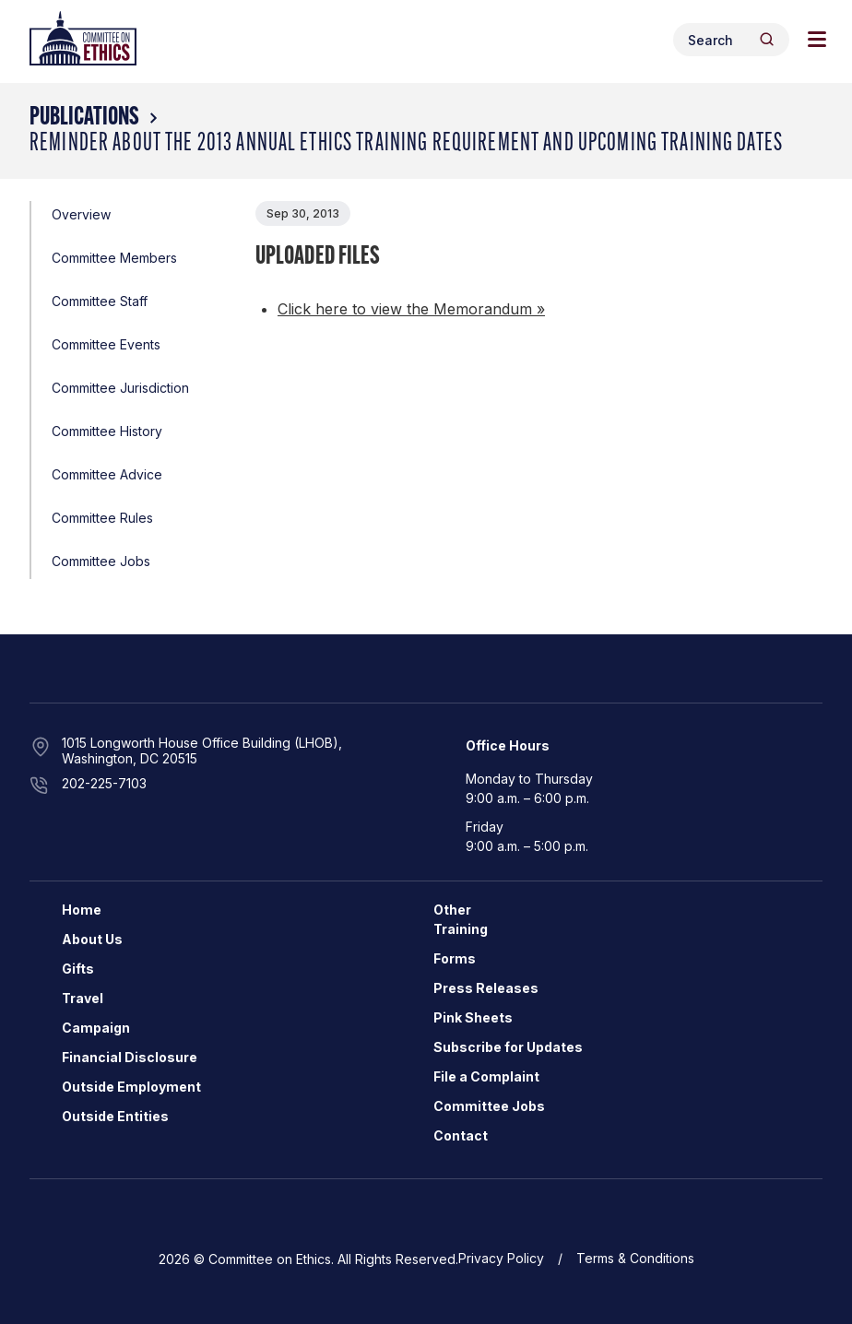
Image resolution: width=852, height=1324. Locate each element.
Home (81, 909)
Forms (454, 958)
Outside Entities (115, 1116)
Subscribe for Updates (508, 1047)
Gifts (78, 968)
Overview (81, 214)
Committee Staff (100, 301)
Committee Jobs (101, 561)
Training (460, 929)
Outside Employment (131, 1086)
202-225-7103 (104, 783)
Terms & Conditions (635, 1258)
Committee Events (106, 344)
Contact (460, 1135)
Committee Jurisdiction (120, 388)
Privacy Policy (501, 1258)
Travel (82, 998)
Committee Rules (102, 518)
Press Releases (485, 988)
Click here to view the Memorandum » (411, 309)
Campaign (96, 1027)
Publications (84, 118)
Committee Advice (107, 474)
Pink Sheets (473, 1017)
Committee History (107, 431)
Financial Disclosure (129, 1057)
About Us (92, 939)
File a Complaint (486, 1076)
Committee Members (114, 258)
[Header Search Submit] (767, 39)
